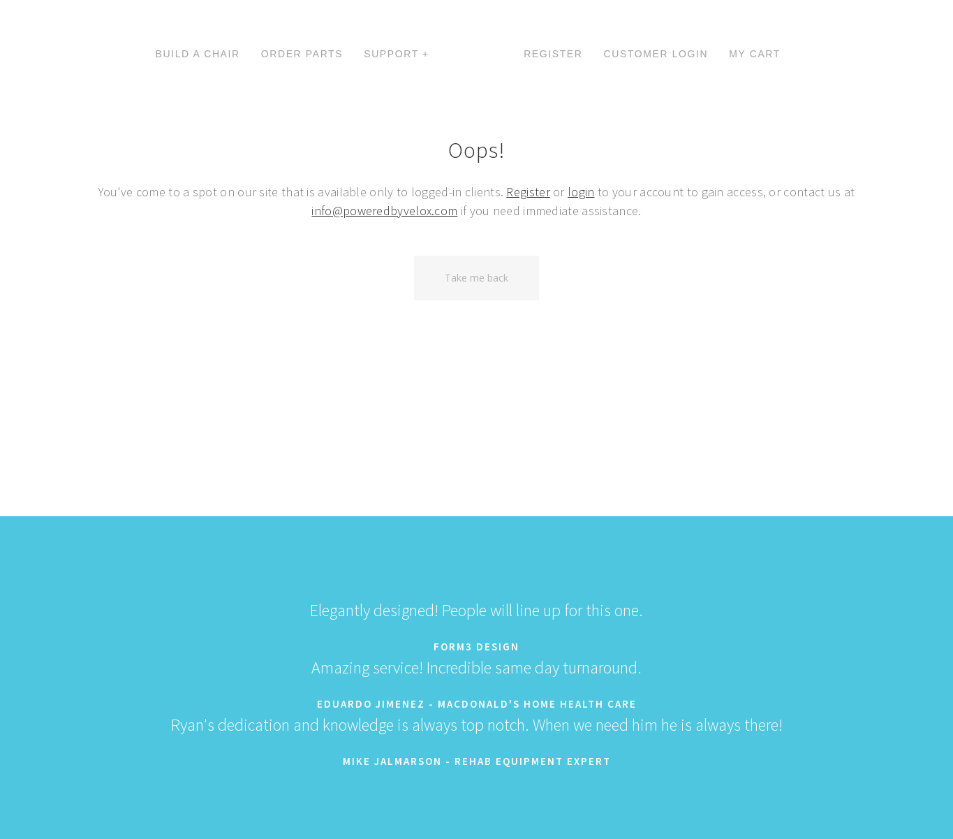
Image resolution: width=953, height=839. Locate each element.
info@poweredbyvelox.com (384, 211)
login (581, 192)
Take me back (476, 277)
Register (527, 192)
